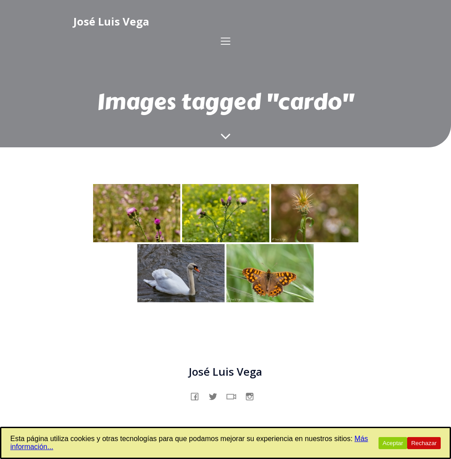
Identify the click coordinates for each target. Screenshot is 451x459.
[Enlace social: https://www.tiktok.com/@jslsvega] (235, 395)
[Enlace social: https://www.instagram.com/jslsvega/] (253, 395)
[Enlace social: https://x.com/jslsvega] (216, 395)
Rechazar (424, 443)
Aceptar (393, 443)
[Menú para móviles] (225, 40)
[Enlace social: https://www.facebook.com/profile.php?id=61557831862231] (198, 395)
